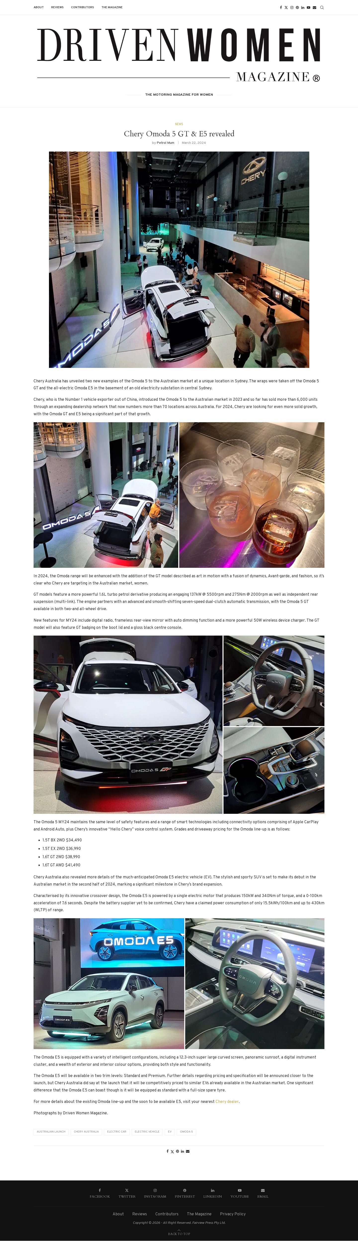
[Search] (321, 7)
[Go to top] (179, 1234)
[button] (106, 495)
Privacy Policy (233, 1214)
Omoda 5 (186, 1132)
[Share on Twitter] (172, 1152)
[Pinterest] (297, 7)
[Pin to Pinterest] (177, 1152)
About (39, 7)
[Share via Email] (187, 1152)
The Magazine (112, 7)
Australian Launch (51, 1132)
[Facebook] (281, 7)
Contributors (82, 7)
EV (170, 1132)
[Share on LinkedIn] (182, 1152)
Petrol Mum (165, 143)
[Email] (314, 7)
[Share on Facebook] (168, 1152)
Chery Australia (86, 1132)
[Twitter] (286, 7)
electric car (116, 1132)
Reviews (57, 7)
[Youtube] (308, 7)
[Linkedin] (302, 7)
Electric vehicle (147, 1132)
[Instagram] (291, 7)
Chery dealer (227, 1101)
